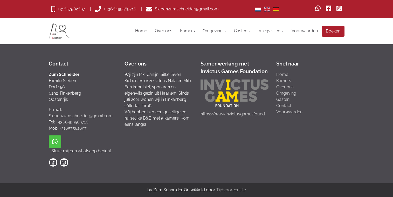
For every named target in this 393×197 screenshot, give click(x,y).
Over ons (163, 30)
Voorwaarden (305, 30)
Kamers (187, 30)
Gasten (242, 30)
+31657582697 (73, 128)
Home (141, 30)
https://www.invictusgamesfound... (234, 113)
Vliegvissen (271, 30)
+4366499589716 (72, 122)
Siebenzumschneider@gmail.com (81, 115)
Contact (283, 105)
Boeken (333, 31)
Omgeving (214, 30)
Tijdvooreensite (231, 189)
